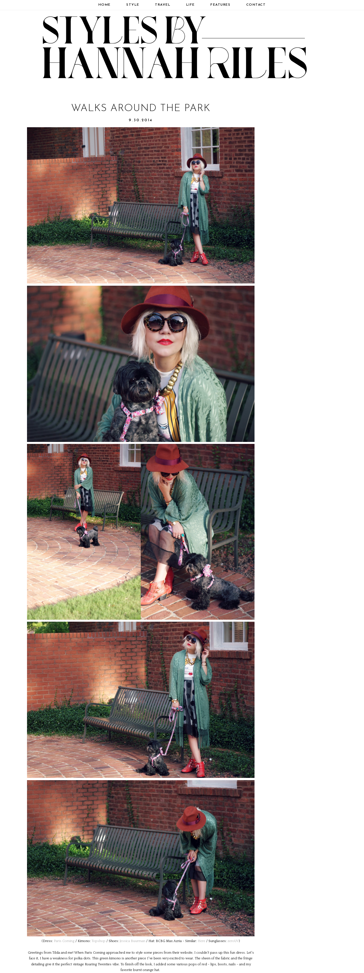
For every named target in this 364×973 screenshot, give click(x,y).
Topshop (99, 941)
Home (104, 5)
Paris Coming (64, 941)
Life (190, 5)
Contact (256, 5)
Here (201, 941)
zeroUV (233, 941)
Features (220, 5)
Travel (162, 5)
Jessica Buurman (132, 941)
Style (132, 5)
